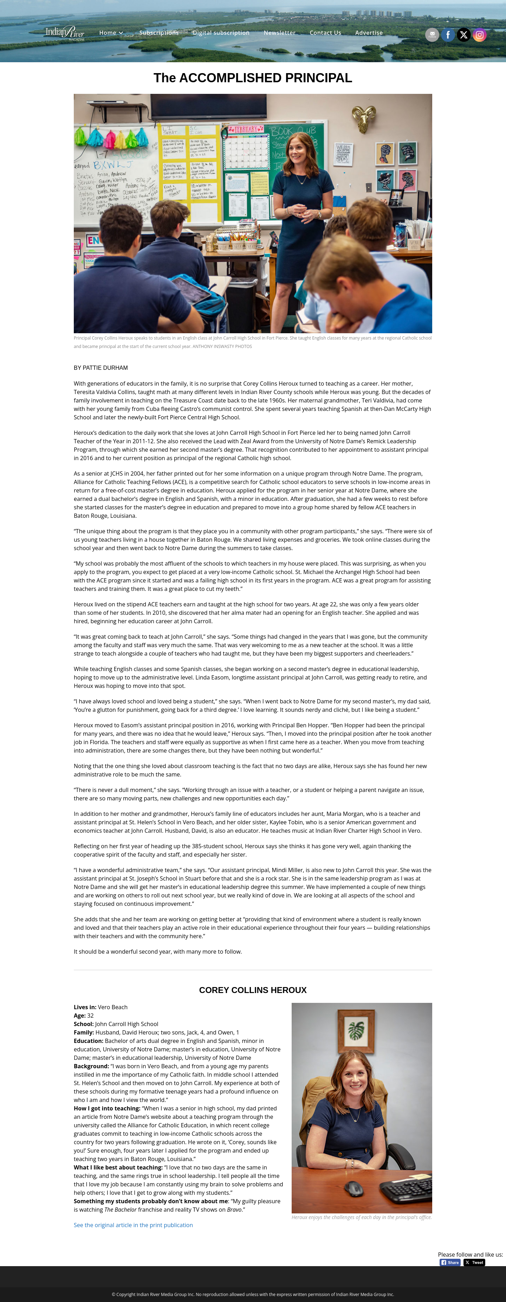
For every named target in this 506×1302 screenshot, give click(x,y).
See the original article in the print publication (133, 1225)
